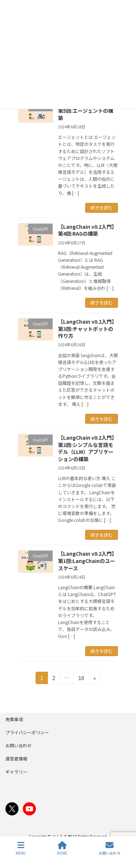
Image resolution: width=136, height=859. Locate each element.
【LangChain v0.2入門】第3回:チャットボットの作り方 (87, 328)
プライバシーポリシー (27, 732)
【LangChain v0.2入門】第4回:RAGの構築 (87, 230)
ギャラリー (16, 771)
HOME (62, 848)
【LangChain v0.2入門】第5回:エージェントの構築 (87, 110)
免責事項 (14, 719)
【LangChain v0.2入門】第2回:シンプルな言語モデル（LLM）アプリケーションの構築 (87, 448)
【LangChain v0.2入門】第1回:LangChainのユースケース (87, 560)
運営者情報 (16, 758)
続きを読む (101, 207)
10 (81, 679)
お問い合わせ (18, 745)
